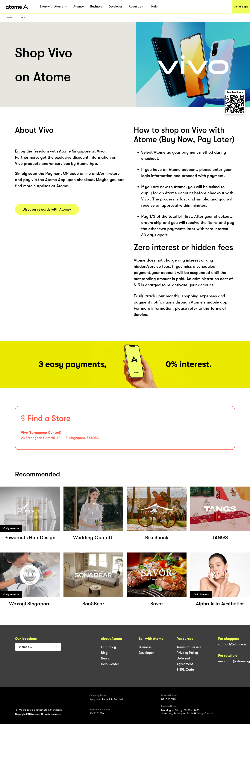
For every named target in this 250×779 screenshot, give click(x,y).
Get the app (241, 6)
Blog (104, 653)
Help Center (110, 664)
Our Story (108, 647)
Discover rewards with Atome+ (47, 209)
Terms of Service (189, 647)
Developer (115, 6)
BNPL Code (185, 669)
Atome (10, 17)
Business (96, 6)
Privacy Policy (187, 653)
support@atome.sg (232, 644)
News (105, 658)
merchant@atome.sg (234, 661)
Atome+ (78, 6)
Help (154, 6)
